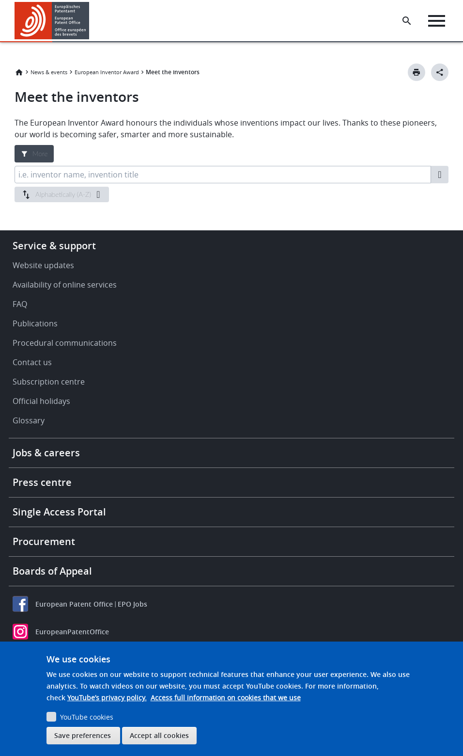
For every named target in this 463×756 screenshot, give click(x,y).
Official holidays (41, 401)
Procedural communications (65, 343)
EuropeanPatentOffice (72, 631)
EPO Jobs (132, 604)
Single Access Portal (59, 511)
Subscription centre (49, 381)
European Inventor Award (107, 72)
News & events (49, 72)
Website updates (43, 265)
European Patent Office (74, 604)
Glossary (29, 420)
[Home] (52, 20)
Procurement (44, 541)
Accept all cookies (159, 735)
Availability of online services (65, 284)
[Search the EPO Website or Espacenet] (407, 21)
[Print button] (416, 72)
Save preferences (82, 735)
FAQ (20, 304)
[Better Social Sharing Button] (439, 72)
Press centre (42, 482)
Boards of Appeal (52, 571)
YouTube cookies (86, 717)
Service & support (54, 245)
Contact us (32, 362)
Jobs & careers (46, 452)
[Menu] (437, 21)
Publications (35, 323)
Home (19, 72)
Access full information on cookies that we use (226, 697)
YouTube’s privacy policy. (107, 697)
